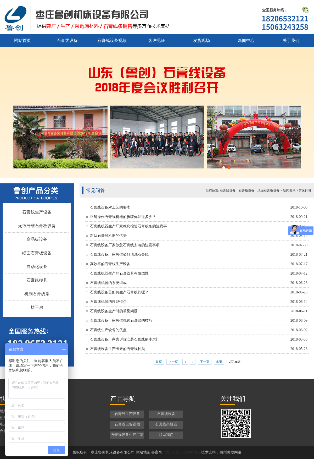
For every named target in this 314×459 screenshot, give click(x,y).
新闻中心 (246, 40)
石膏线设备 (67, 40)
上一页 (173, 362)
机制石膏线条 (36, 294)
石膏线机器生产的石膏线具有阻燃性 (119, 273)
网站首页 (22, 40)
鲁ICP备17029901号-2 (183, 452)
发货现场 (201, 40)
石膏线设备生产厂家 (127, 435)
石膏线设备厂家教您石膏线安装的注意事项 (125, 245)
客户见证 (156, 40)
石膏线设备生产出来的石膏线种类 (117, 349)
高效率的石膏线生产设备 (110, 264)
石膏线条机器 (166, 424)
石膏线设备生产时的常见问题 (114, 311)
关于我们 (291, 40)
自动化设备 (36, 266)
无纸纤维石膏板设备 (37, 225)
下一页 (204, 362)
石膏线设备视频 (112, 40)
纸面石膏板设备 (37, 253)
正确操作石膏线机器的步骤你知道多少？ (123, 217)
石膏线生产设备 (37, 212)
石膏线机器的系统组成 (108, 283)
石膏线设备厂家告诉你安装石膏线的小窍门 (125, 339)
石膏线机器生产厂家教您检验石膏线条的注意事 (128, 226)
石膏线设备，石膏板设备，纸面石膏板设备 (249, 190)
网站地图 (143, 452)
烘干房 (37, 307)
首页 (159, 362)
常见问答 (305, 190)
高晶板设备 (36, 239)
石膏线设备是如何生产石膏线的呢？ (119, 292)
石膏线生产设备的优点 (108, 330)
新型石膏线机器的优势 (108, 236)
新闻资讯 (289, 190)
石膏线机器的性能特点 (108, 302)
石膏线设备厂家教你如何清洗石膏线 (119, 254)
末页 (219, 362)
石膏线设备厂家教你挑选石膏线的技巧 (121, 321)
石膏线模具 (36, 280)
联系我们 (166, 435)
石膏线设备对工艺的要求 (110, 207)
